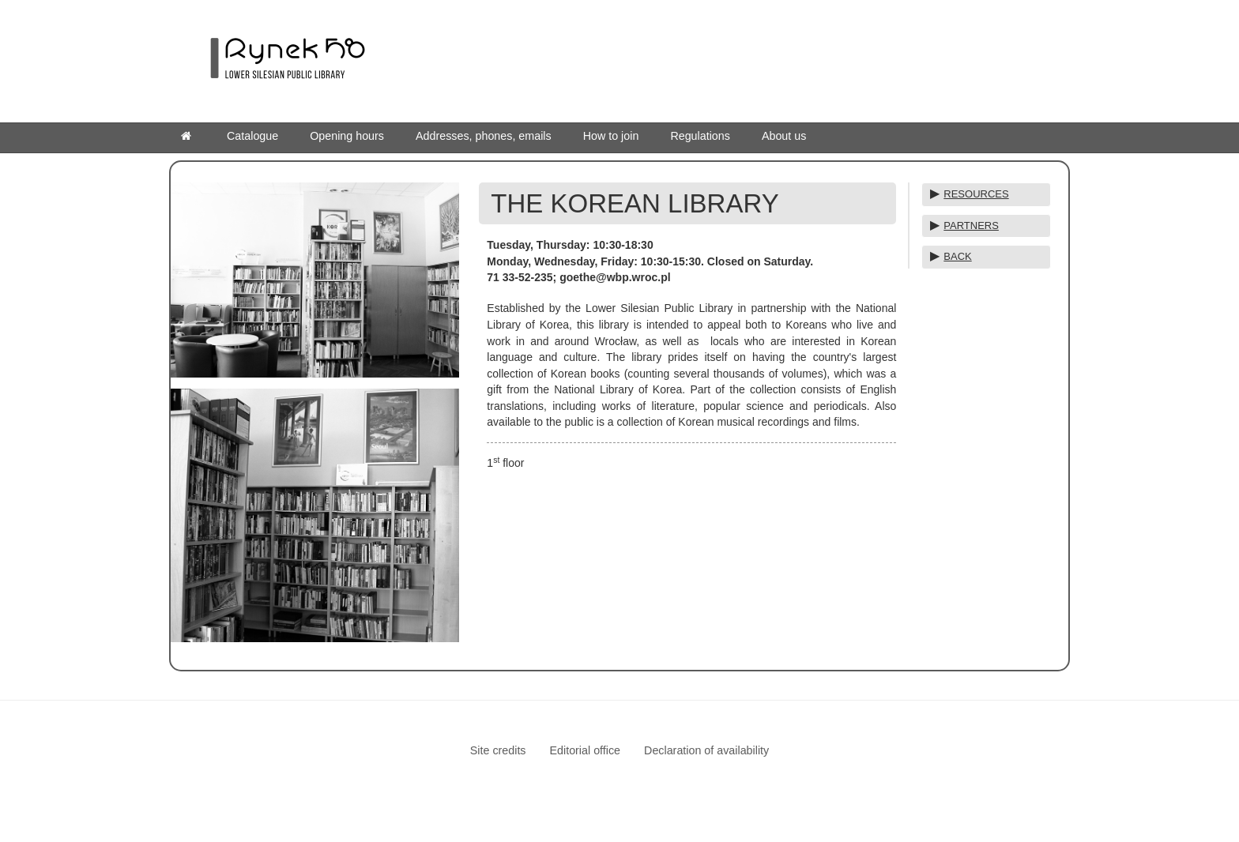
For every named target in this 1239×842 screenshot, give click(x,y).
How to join (611, 136)
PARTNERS (971, 225)
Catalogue (252, 136)
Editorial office (585, 750)
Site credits (498, 750)
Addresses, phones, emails (484, 136)
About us (784, 136)
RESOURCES (975, 194)
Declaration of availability (706, 750)
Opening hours (347, 136)
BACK (957, 256)
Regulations (700, 136)
